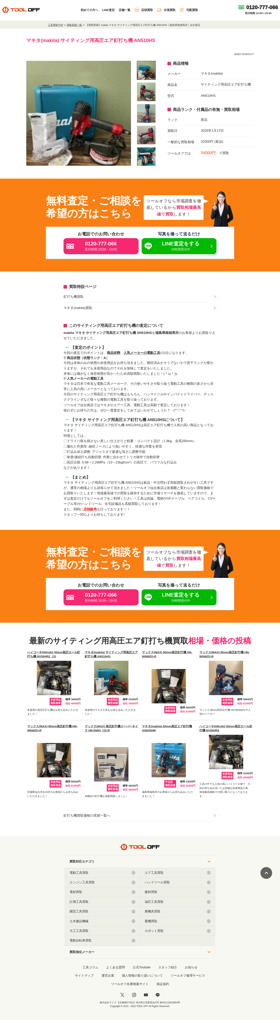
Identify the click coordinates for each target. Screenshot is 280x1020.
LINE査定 (108, 10)
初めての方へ (89, 10)
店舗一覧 (124, 10)
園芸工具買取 (102, 911)
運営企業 (108, 975)
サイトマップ (84, 975)
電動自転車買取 (102, 940)
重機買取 (177, 921)
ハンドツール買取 (177, 882)
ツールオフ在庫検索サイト (130, 984)
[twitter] (122, 995)
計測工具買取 (102, 902)
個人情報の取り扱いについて (142, 975)
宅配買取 (188, 9)
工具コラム (90, 967)
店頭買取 (143, 9)
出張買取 (166, 9)
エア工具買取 (177, 873)
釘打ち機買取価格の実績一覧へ (87, 815)
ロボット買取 (177, 931)
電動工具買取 (102, 873)
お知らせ (191, 967)
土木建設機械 (102, 921)
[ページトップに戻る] (266, 873)
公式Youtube (141, 967)
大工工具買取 (102, 931)
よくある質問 (115, 967)
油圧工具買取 (177, 902)
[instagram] (134, 995)
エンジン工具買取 (102, 882)
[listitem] (146, 70)
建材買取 (177, 892)
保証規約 (162, 984)
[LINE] (158, 995)
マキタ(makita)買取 (78, 308)
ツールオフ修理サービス (188, 975)
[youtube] (146, 995)
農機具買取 (177, 911)
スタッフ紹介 (167, 967)
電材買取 (102, 892)
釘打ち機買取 (74, 297)
